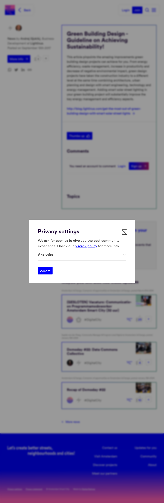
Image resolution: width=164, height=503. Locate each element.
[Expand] (82, 254)
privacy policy (86, 245)
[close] (124, 232)
